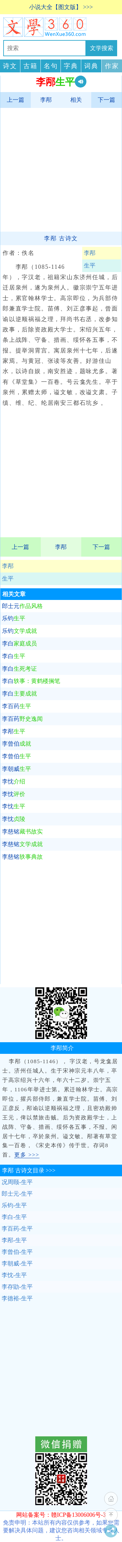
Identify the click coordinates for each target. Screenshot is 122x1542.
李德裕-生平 (17, 1298)
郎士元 (22, 606)
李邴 (46, 100)
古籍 (30, 65)
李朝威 (16, 769)
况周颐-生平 (17, 1182)
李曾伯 (16, 743)
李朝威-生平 (17, 1263)
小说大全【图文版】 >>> (61, 7)
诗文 (10, 65)
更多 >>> (26, 1155)
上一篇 (15, 100)
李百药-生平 (17, 1228)
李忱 (13, 781)
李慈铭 (22, 831)
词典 (91, 65)
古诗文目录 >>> (28, 1170)
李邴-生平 (14, 1240)
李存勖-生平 (17, 1287)
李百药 (16, 706)
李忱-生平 (14, 1275)
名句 (51, 65)
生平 (8, 578)
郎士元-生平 (17, 1194)
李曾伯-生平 (17, 1252)
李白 (19, 643)
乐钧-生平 (14, 1205)
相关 (76, 100)
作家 (112, 65)
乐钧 (13, 618)
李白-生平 (14, 1217)
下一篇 (106, 100)
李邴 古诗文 (61, 238)
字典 (71, 65)
